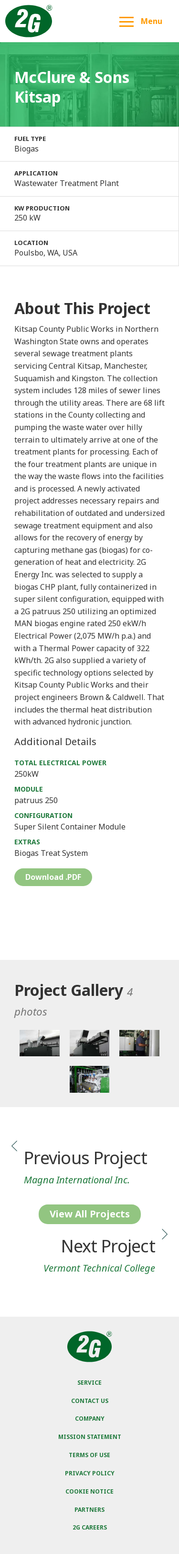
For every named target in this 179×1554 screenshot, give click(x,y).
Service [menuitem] (89, 1383)
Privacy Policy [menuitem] (90, 1473)
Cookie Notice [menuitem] (89, 1491)
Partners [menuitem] (89, 1510)
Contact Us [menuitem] (89, 1401)
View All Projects (90, 1213)
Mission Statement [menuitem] (89, 1437)
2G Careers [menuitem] (90, 1527)
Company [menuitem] (90, 1418)
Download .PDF (53, 877)
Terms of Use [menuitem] (89, 1455)
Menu (140, 21)
